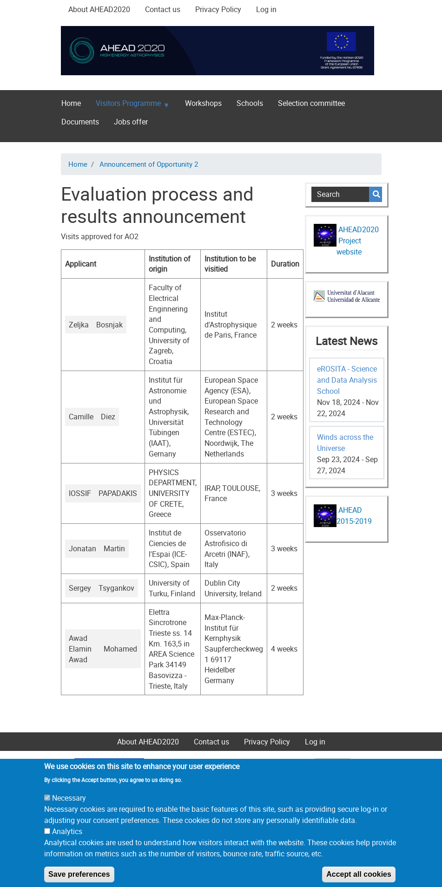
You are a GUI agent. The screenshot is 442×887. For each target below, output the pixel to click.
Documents (80, 122)
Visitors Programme (128, 105)
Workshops (203, 103)
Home (71, 103)
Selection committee (311, 103)
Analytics (67, 843)
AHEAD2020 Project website (357, 240)
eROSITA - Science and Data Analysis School (347, 380)
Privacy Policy (218, 9)
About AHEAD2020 (99, 9)
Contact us (162, 9)
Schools (250, 103)
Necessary (69, 809)
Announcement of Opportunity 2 (148, 164)
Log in (266, 9)
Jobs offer (131, 122)
